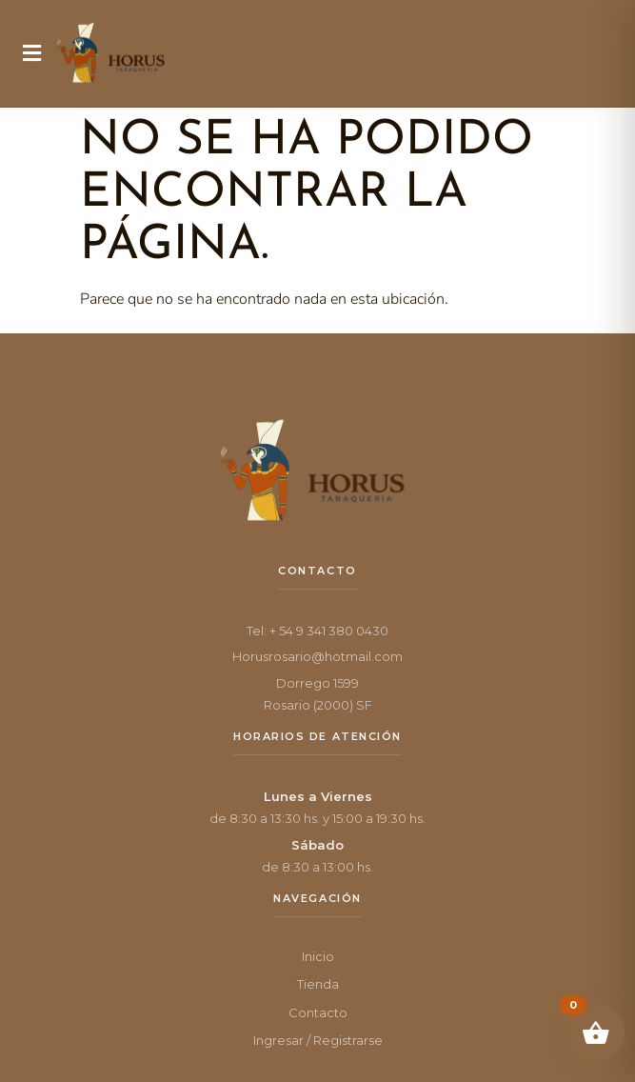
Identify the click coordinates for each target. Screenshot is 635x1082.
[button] (32, 53)
